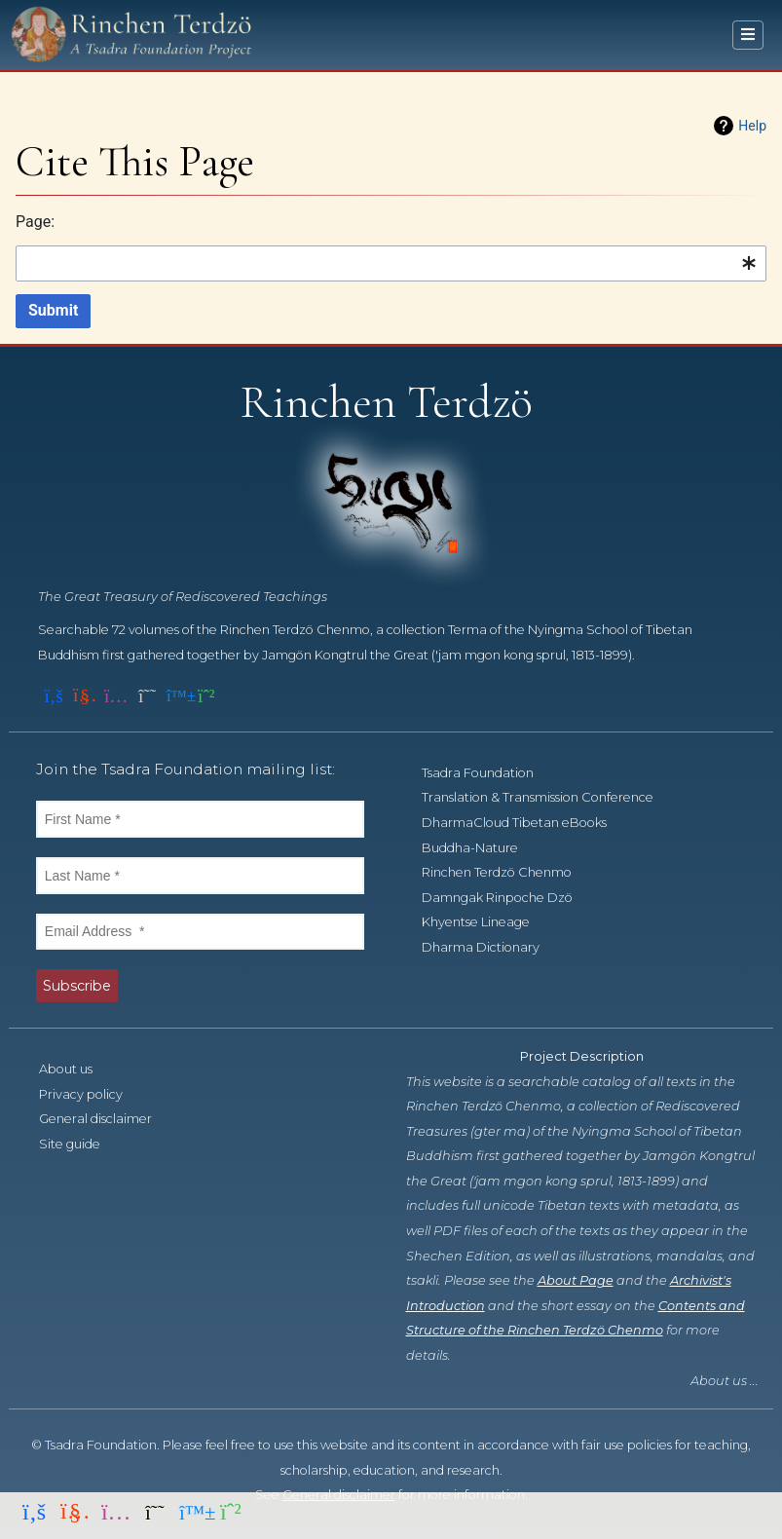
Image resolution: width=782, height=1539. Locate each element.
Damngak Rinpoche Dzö (508, 897)
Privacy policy (91, 1094)
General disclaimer (106, 1118)
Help (752, 125)
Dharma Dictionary (491, 947)
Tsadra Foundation (488, 773)
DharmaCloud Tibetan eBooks (525, 822)
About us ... (724, 1380)
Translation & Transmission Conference (548, 797)
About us (76, 1069)
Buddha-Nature (481, 848)
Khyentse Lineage (486, 922)
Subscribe (77, 986)
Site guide (80, 1144)
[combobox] (391, 263)
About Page (576, 1280)
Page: (35, 221)
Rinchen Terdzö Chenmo (507, 872)
